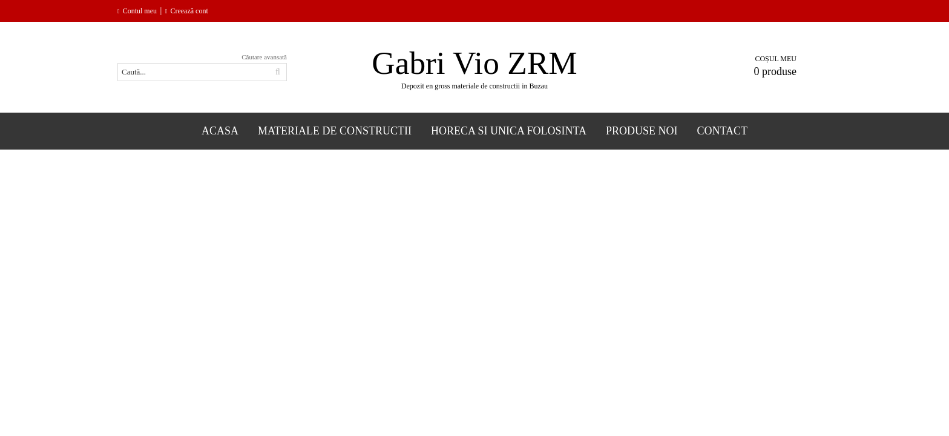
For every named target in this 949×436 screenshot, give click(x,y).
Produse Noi (642, 131)
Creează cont (189, 11)
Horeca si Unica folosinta (508, 131)
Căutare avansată (264, 57)
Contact (722, 131)
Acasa (220, 131)
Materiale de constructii (335, 131)
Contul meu (140, 11)
